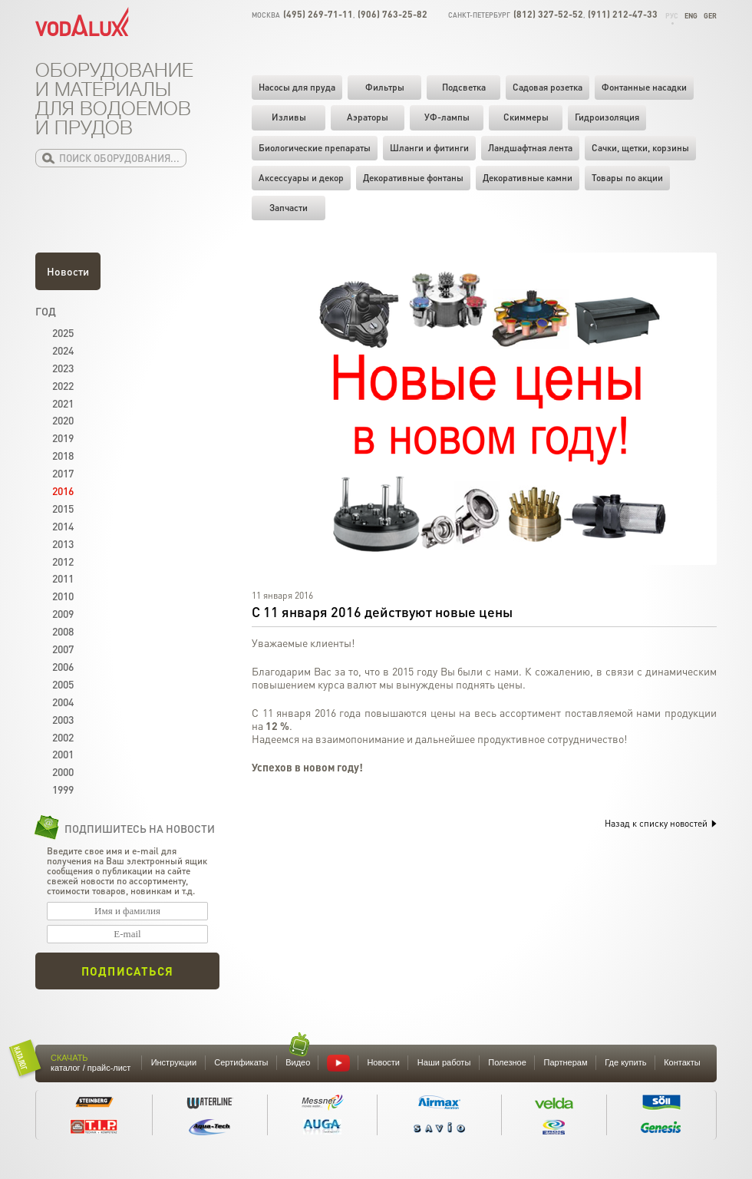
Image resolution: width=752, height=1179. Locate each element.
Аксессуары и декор (301, 177)
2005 (63, 684)
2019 (63, 437)
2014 (63, 526)
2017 (63, 473)
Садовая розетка (547, 87)
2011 (63, 578)
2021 (63, 403)
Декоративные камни (527, 177)
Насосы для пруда (297, 87)
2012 (63, 561)
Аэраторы (367, 117)
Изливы (289, 117)
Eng (691, 16)
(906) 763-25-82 (392, 14)
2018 (63, 455)
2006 (63, 666)
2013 (63, 543)
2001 (63, 754)
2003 (63, 719)
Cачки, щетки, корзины (640, 148)
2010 (63, 596)
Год (45, 311)
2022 (63, 385)
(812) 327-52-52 (548, 14)
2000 (63, 771)
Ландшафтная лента (530, 148)
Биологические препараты (315, 148)
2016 (63, 490)
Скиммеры (526, 117)
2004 (63, 701)
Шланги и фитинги (429, 148)
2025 (63, 332)
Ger (710, 16)
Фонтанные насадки (644, 87)
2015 (63, 508)
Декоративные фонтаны (413, 177)
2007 (63, 649)
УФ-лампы (447, 117)
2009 (63, 613)
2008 (63, 631)
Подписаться (127, 971)
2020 (63, 420)
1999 (63, 789)
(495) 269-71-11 (318, 14)
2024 (63, 350)
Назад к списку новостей (661, 823)
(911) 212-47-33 (623, 14)
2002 (63, 737)
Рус (671, 16)
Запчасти (288, 207)
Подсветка (464, 87)
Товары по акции (627, 177)
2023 (63, 368)
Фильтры (384, 87)
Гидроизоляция (607, 117)
